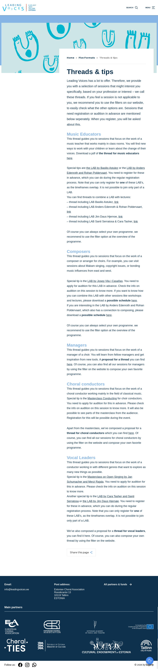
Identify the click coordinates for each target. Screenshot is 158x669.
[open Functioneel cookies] (153, 634)
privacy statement (120, 624)
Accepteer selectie (132, 663)
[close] (153, 612)
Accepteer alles (132, 654)
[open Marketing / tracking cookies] (153, 643)
